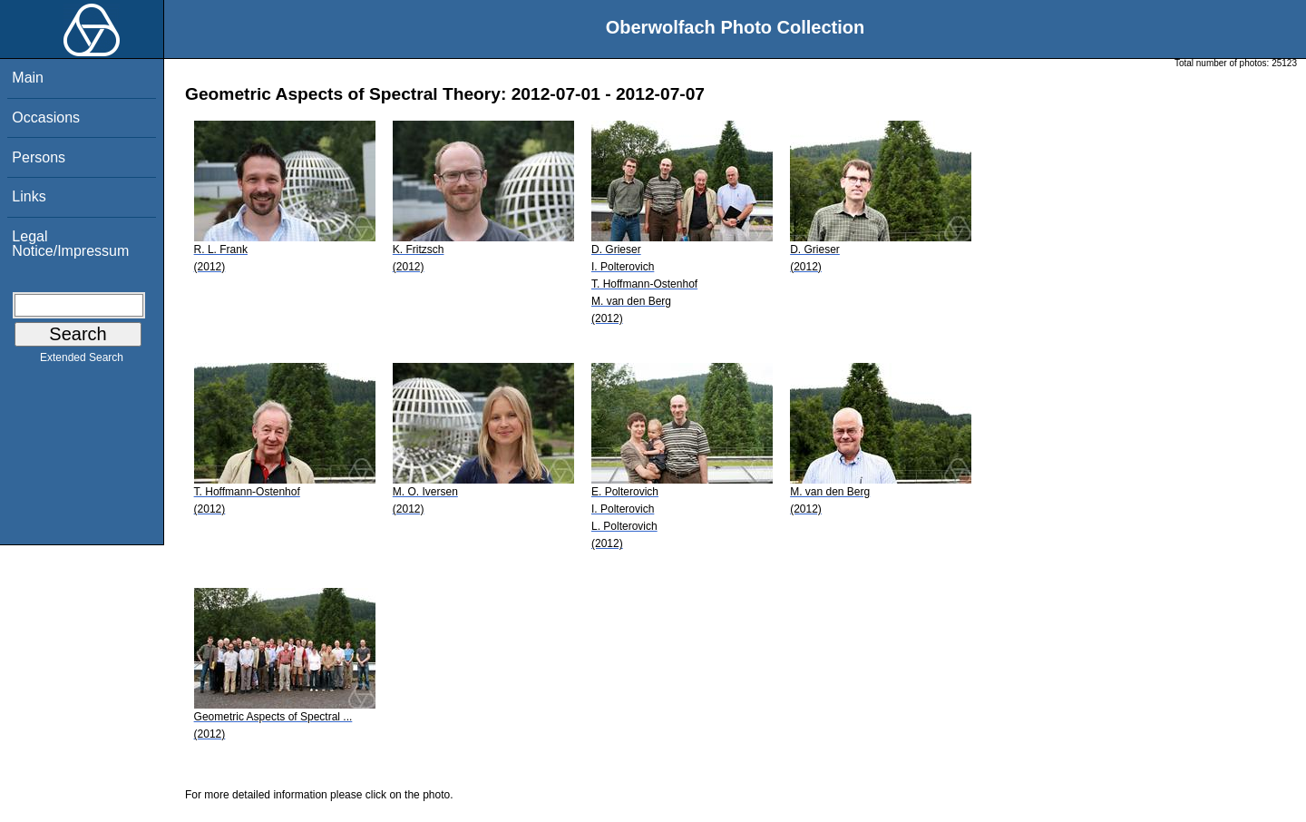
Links (28, 196)
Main (28, 77)
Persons (38, 157)
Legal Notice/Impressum (70, 244)
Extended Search (81, 361)
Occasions (46, 117)
